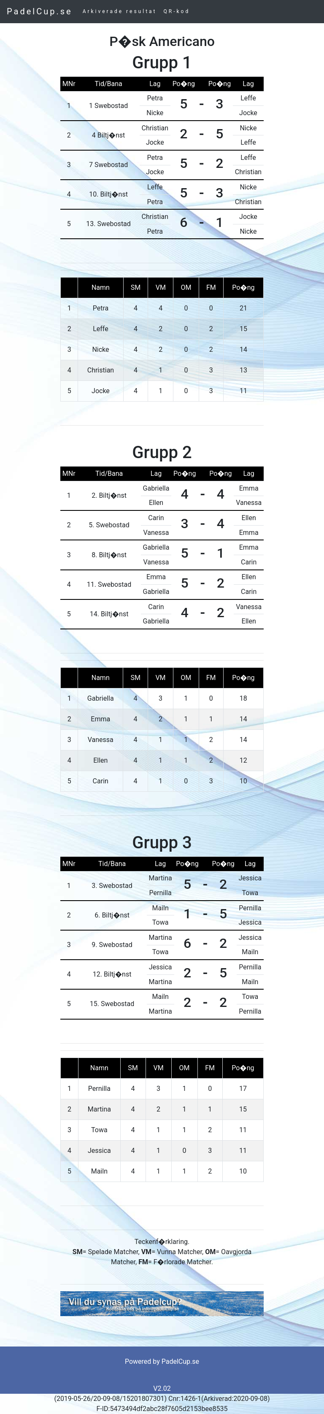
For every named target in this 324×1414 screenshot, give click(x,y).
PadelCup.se (40, 11)
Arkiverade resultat (120, 11)
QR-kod (177, 11)
